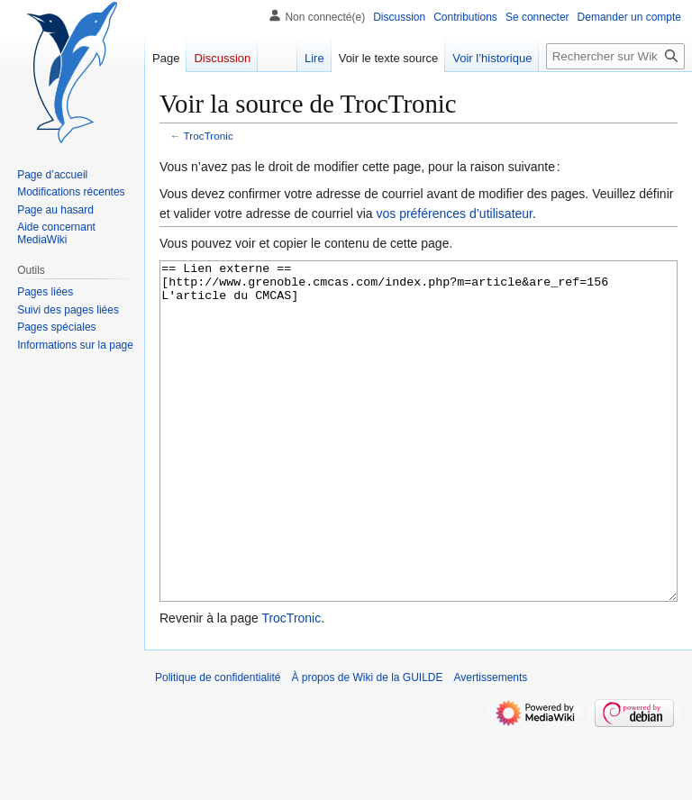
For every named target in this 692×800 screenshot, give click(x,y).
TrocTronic (208, 135)
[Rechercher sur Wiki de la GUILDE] (615, 56)
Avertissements (491, 745)
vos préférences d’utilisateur (454, 213)
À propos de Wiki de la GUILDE (366, 745)
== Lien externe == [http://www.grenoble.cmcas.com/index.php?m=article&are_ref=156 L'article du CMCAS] (418, 465)
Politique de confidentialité (217, 745)
